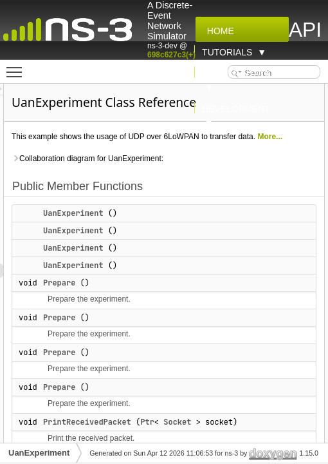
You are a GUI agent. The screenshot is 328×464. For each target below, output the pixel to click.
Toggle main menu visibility (17, 66)
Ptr (229, 436)
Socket (259, 436)
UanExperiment (155, 227)
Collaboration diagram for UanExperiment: (169, 172)
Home (218, 31)
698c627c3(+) (171, 54)
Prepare (141, 297)
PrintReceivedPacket (169, 436)
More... (153, 150)
